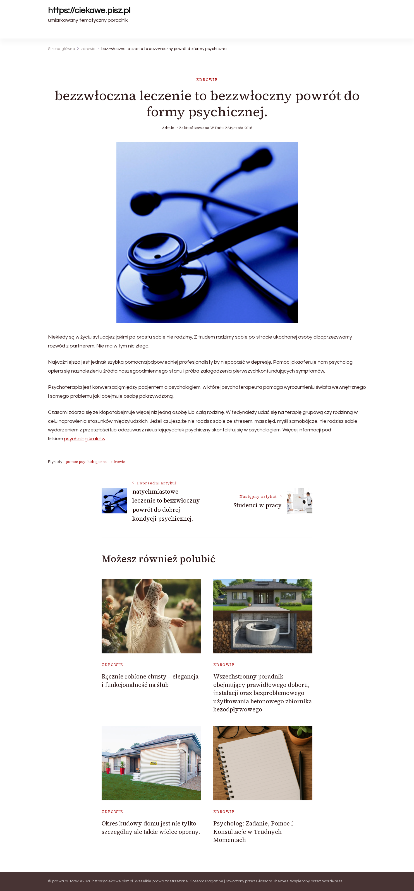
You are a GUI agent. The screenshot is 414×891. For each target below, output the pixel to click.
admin (168, 128)
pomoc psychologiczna (86, 461)
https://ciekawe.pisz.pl (89, 10)
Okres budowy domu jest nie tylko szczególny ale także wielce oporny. (151, 827)
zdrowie (207, 79)
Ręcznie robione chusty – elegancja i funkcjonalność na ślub (150, 680)
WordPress (332, 881)
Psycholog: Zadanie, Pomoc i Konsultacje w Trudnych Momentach (253, 831)
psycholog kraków (84, 438)
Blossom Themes (272, 881)
